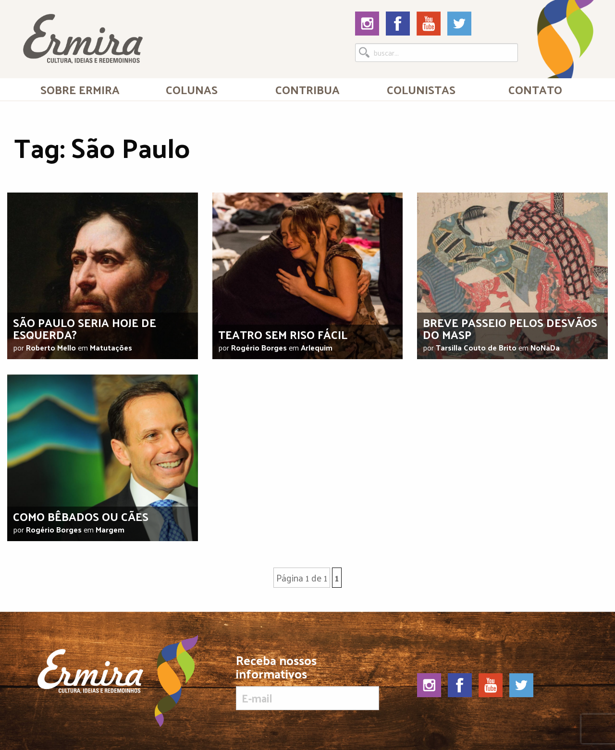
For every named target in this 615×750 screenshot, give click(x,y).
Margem (110, 529)
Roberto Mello (51, 347)
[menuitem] (80, 89)
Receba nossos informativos (307, 681)
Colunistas (421, 89)
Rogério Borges (259, 347)
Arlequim (316, 347)
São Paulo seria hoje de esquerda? (84, 328)
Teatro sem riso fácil (282, 334)
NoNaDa (545, 347)
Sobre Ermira (80, 89)
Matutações (111, 347)
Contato (535, 89)
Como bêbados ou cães (80, 516)
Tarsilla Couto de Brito (476, 347)
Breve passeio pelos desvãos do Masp (510, 328)
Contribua (307, 89)
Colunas (192, 89)
